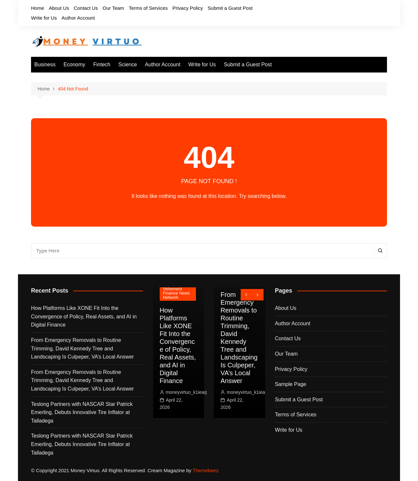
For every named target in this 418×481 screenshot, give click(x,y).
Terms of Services (148, 8)
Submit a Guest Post (230, 8)
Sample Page (290, 384)
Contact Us (86, 8)
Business (45, 64)
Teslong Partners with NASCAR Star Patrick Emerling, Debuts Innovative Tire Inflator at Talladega (82, 412)
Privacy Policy (187, 8)
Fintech (101, 64)
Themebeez (205, 470)
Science (127, 64)
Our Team (113, 8)
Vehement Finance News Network (176, 293)
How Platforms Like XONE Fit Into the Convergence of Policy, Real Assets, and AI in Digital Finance (84, 316)
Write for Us (44, 18)
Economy (74, 64)
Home (37, 8)
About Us (59, 8)
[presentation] (246, 294)
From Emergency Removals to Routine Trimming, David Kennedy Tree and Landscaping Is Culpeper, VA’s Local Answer (82, 348)
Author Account (78, 18)
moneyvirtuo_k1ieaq (186, 392)
